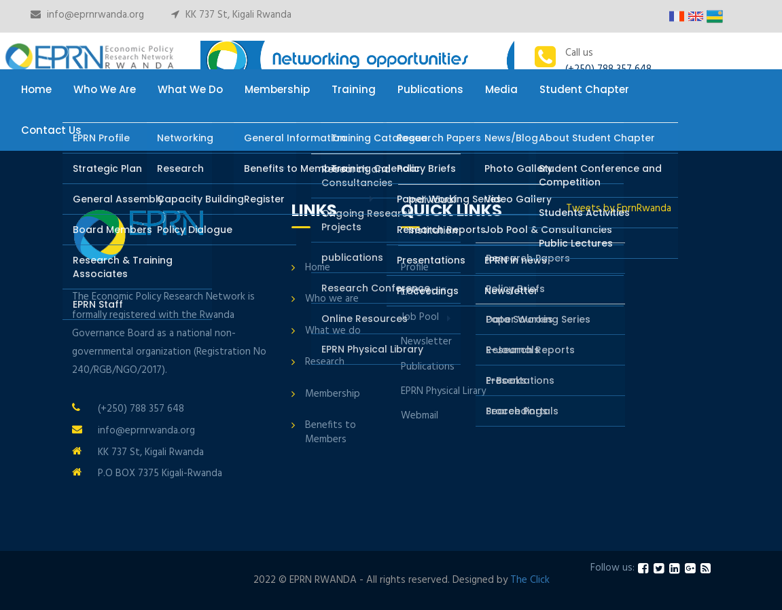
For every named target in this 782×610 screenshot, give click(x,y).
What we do (333, 331)
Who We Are (104, 89)
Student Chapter (584, 89)
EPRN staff (423, 292)
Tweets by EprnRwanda (618, 208)
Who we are (332, 299)
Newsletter (426, 342)
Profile (415, 267)
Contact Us (51, 130)
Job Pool (420, 317)
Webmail (419, 416)
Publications (430, 89)
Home (36, 89)
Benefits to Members (330, 432)
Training (354, 89)
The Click (530, 580)
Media (501, 89)
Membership (277, 89)
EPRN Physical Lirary (443, 391)
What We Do (190, 89)
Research (324, 362)
